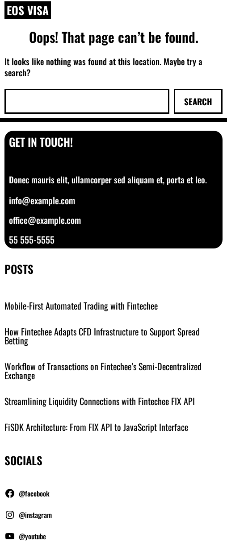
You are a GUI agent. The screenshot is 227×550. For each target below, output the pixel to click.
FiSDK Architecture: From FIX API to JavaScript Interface (96, 426)
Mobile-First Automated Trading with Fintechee (81, 305)
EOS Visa (28, 10)
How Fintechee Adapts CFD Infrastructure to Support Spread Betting (102, 336)
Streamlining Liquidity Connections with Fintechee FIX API (99, 401)
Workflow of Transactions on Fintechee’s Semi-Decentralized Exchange (103, 371)
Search (198, 101)
